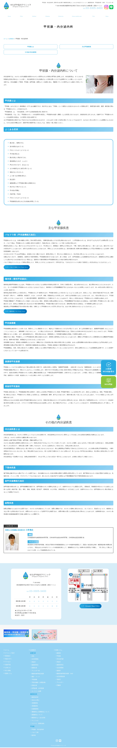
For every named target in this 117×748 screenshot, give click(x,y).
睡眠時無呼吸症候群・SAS (65, 674)
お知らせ (107, 15)
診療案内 (34, 15)
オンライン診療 (36, 691)
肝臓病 (59, 686)
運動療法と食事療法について (40, 712)
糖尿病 (59, 653)
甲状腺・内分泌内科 (38, 730)
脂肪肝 (59, 671)
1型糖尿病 (35, 703)
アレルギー (60, 683)
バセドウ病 (35, 733)
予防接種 (34, 680)
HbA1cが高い (36, 700)
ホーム (8, 15)
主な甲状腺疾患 (86, 46)
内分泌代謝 (60, 659)
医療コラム (8, 674)
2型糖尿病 (35, 706)
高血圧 (34, 662)
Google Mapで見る (92, 606)
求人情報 (8, 671)
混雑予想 (8, 665)
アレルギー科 (36, 671)
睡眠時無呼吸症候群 (38, 674)
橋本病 (34, 736)
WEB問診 (109, 381)
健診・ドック (36, 677)
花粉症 (59, 680)
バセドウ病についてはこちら (19, 267)
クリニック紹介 (10, 653)
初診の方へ (94, 15)
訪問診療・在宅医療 (76, 15)
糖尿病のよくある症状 (38, 718)
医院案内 (21, 15)
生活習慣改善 (61, 677)
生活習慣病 (35, 659)
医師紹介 (8, 656)
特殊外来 (34, 686)
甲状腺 (60, 15)
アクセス (8, 662)
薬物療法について (37, 715)
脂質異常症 (35, 665)
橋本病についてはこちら (18, 312)
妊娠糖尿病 (35, 709)
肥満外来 (34, 668)
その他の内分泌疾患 (30, 52)
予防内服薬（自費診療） (39, 683)
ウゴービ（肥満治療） (38, 724)
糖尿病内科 (47, 15)
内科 (33, 656)
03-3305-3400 (36, 591)
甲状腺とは (30, 46)
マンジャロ (35, 721)
